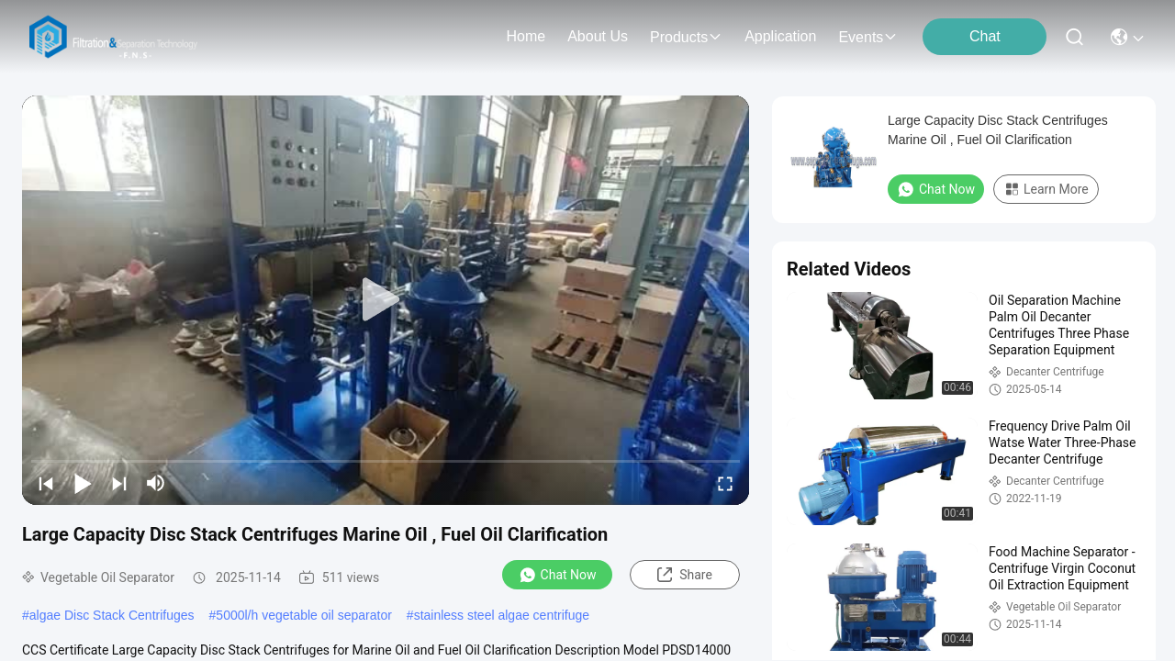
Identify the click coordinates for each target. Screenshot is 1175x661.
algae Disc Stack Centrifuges (112, 615)
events (868, 37)
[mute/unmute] (156, 483)
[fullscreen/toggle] (725, 483)
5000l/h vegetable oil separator (303, 615)
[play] (385, 300)
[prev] (46, 483)
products (686, 37)
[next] (119, 483)
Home (525, 36)
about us (597, 36)
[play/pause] (82, 483)
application (780, 36)
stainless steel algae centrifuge (501, 615)
